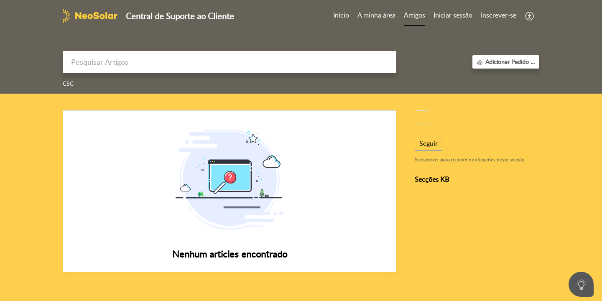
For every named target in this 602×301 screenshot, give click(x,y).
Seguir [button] (428, 143)
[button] (529, 16)
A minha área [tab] (376, 15)
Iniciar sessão (453, 15)
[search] (229, 62)
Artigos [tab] (414, 15)
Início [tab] (341, 15)
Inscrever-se (498, 15)
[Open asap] (581, 284)
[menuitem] (453, 16)
